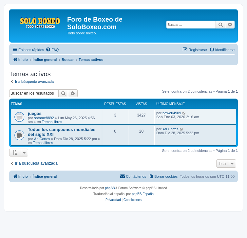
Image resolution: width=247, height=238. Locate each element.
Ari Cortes (42, 139)
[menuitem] (52, 50)
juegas (35, 113)
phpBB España (143, 194)
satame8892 (44, 118)
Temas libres (52, 122)
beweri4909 (171, 113)
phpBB (110, 188)
